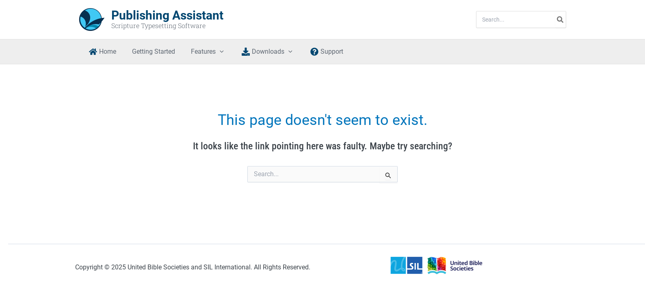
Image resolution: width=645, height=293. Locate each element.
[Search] (560, 19)
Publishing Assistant (167, 15)
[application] (212, 51)
